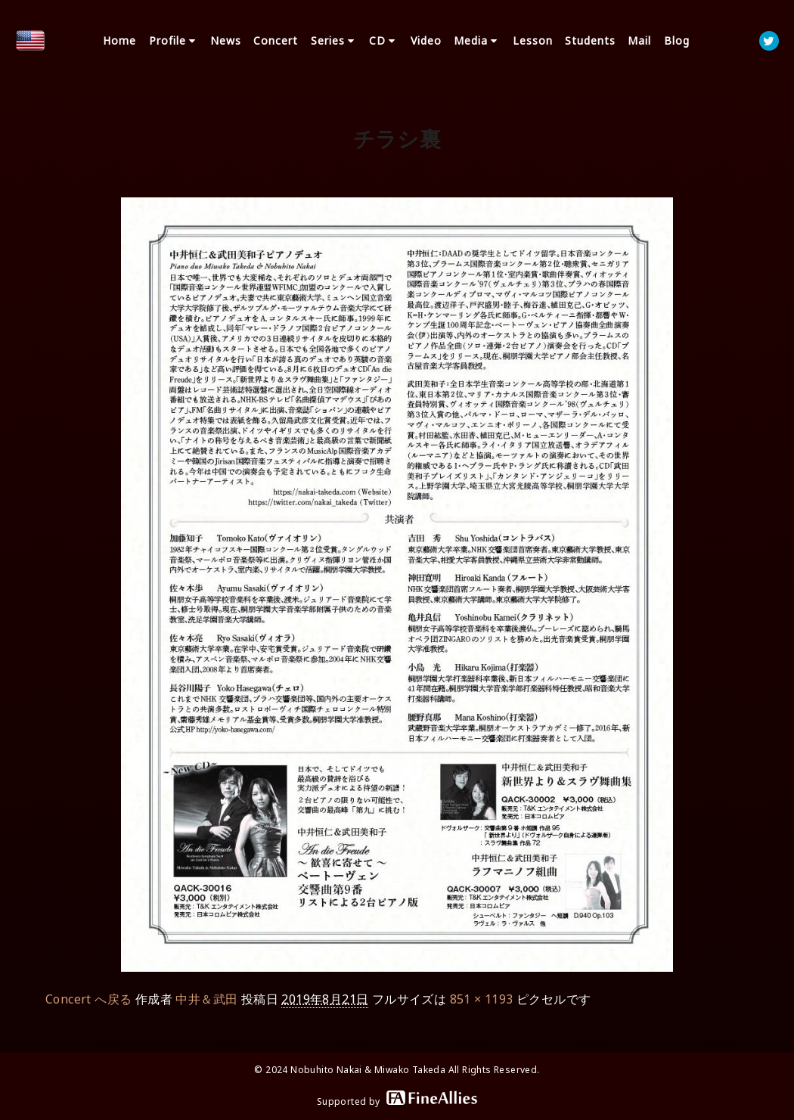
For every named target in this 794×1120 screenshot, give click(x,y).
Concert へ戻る (88, 999)
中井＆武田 (206, 999)
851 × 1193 (481, 999)
